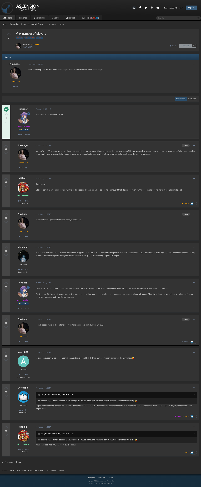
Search (56, 18)
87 (21, 410)
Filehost (71, 18)
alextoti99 (22, 352)
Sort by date (192, 99)
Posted (35, 64)
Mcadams (23, 247)
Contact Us (102, 478)
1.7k (20, 201)
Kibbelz (23, 178)
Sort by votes (180, 99)
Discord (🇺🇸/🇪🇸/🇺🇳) (91, 18)
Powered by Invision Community (100, 483)
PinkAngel (14, 64)
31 (27, 269)
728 (27, 135)
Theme (91, 478)
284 (20, 269)
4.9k (20, 135)
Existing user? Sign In (173, 8)
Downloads (40, 18)
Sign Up (191, 8)
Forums (8, 18)
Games (24, 18)
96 (27, 201)
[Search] (169, 18)
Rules (111, 478)
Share (173, 46)
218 (15, 86)
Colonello (23, 387)
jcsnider (23, 109)
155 (21, 375)
